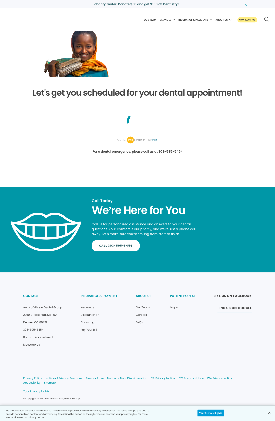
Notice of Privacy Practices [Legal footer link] (64, 378)
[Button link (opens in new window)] (233, 296)
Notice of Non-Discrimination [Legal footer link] (127, 378)
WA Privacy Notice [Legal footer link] (219, 378)
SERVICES (165, 20)
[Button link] (247, 19)
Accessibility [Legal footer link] (32, 383)
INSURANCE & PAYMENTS (193, 20)
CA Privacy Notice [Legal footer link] (163, 378)
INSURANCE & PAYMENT (99, 296)
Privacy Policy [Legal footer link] (32, 378)
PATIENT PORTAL (182, 296)
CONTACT (31, 296)
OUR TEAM (150, 20)
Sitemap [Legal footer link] (50, 383)
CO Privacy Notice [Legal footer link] (191, 378)
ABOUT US (222, 20)
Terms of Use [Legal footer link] (95, 378)
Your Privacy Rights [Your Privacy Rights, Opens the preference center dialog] (210, 413)
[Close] (269, 412)
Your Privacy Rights (36, 391)
